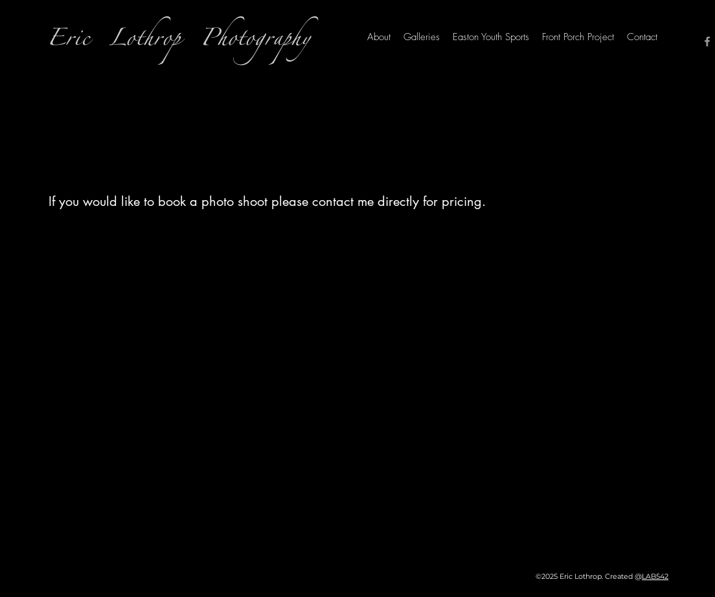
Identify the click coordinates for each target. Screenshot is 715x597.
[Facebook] (707, 41)
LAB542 (655, 576)
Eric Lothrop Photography (178, 42)
